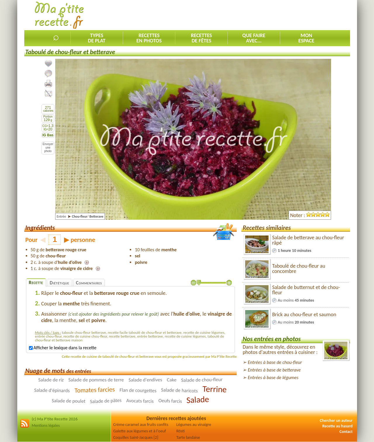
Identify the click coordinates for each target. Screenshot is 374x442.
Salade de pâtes (106, 401)
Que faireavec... (253, 38)
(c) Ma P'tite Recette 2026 (55, 419)
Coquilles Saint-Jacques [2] (135, 437)
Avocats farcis (140, 400)
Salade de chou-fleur (201, 379)
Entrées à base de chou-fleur (275, 362)
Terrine (214, 388)
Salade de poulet (69, 401)
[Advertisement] (243, 15)
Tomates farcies (94, 389)
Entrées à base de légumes (273, 377)
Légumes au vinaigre (193, 424)
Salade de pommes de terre (96, 379)
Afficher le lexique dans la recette (62, 347)
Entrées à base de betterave (274, 370)
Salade (197, 399)
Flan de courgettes (138, 390)
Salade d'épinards (52, 390)
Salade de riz (51, 379)
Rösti (180, 431)
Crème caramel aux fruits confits (140, 424)
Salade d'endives (145, 379)
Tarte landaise (188, 437)
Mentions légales (46, 425)
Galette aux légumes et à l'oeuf (139, 431)
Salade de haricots (179, 390)
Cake (171, 380)
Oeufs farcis (170, 400)
